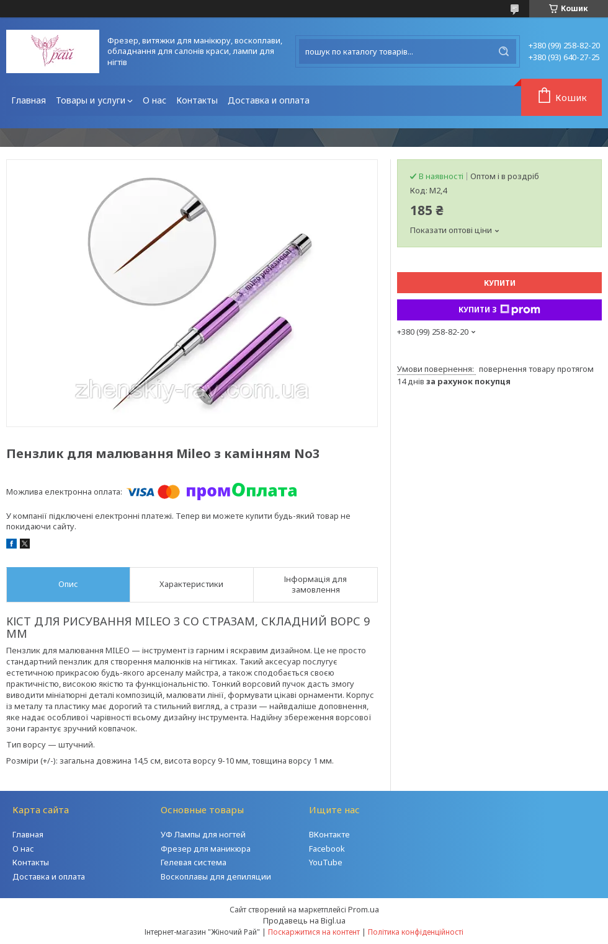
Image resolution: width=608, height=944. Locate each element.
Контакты (197, 100)
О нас (154, 100)
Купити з (499, 309)
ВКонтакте (329, 834)
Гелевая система (193, 862)
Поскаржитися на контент (314, 932)
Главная (28, 100)
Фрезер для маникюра (206, 848)
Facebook (327, 848)
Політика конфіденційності (415, 932)
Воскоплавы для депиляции (216, 876)
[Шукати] (503, 51)
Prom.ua (363, 909)
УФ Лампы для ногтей (203, 834)
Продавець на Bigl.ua (304, 920)
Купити (500, 283)
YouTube (325, 862)
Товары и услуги (90, 100)
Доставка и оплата (269, 100)
